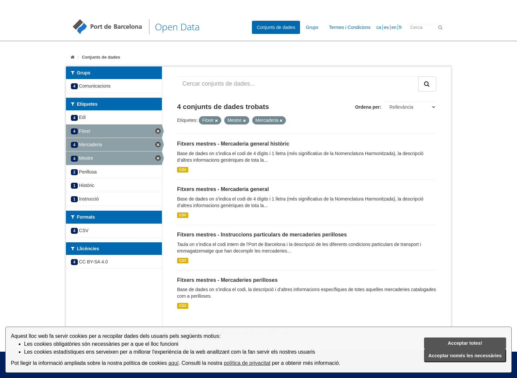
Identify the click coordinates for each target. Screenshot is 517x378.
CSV (182, 170)
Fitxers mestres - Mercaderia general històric (233, 144)
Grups (312, 27)
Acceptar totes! (465, 343)
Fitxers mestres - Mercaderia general (223, 189)
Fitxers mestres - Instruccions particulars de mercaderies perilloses (262, 234)
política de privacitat (247, 363)
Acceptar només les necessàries (465, 355)
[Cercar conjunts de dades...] (298, 84)
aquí (173, 363)
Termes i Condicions (350, 27)
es (386, 27)
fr (400, 27)
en (394, 27)
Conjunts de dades (276, 27)
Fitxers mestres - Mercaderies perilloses (227, 280)
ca (379, 27)
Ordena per (367, 107)
